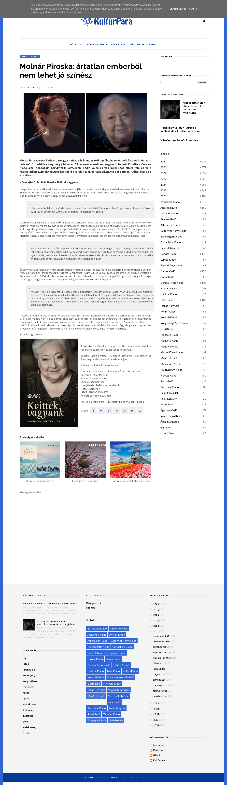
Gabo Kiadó (167, 276)
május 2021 (159, 674)
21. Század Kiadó (170, 201)
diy (24, 658)
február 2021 (160, 691)
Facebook (118, 44)
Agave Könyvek (169, 207)
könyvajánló (30, 681)
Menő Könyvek (169, 358)
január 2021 (159, 696)
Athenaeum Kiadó (170, 224)
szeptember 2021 (162, 652)
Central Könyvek (169, 248)
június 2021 (159, 669)
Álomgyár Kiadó (169, 421)
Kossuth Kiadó (168, 317)
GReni (156, 755)
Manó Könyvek (169, 346)
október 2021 (160, 647)
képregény (29, 675)
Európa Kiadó (168, 259)
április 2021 (159, 679)
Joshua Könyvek (169, 305)
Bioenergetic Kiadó (171, 236)
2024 (163, 184)
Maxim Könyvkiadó (171, 352)
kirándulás (29, 669)
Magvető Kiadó (169, 340)
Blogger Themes (136, 777)
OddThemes (102, 777)
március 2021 (160, 685)
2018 (156, 714)
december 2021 (161, 636)
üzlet (26, 733)
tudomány (29, 710)
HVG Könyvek (168, 288)
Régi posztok (93, 603)
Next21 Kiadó (168, 375)
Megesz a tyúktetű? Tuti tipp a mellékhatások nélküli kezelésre (180, 129)
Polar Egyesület (169, 392)
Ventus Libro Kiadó (171, 415)
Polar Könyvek (168, 398)
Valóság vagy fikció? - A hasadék (179, 140)
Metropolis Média (170, 363)
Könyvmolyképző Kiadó (174, 323)
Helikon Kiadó (168, 294)
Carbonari (30, 87)
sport (26, 698)
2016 (156, 725)
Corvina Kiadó (168, 253)
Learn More (178, 8)
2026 (163, 196)
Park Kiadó (166, 381)
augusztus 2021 (162, 658)
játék (26, 664)
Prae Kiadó (166, 404)
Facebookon (108, 365)
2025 (163, 190)
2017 (156, 719)
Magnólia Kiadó (169, 334)
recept (26, 692)
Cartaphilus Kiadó (170, 242)
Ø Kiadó (165, 427)
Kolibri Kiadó (168, 311)
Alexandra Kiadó (169, 213)
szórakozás (29, 704)
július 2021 (159, 663)
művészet (28, 687)
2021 (163, 167)
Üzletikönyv (167, 433)
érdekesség (29, 727)
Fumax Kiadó (167, 271)
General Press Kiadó (171, 282)
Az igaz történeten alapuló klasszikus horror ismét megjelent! (194, 108)
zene (25, 721)
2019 (156, 708)
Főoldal (76, 44)
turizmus (28, 716)
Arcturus (158, 745)
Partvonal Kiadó (169, 387)
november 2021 (161, 641)
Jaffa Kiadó (166, 299)
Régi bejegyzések (143, 44)
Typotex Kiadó (168, 410)
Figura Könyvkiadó (171, 265)
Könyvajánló (97, 44)
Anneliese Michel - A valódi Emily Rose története (50, 603)
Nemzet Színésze (30, 57)
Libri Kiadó (166, 328)
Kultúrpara (159, 760)
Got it (193, 8)
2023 (163, 178)
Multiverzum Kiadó (171, 369)
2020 (163, 161)
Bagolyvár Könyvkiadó (173, 230)
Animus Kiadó (168, 219)
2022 (163, 172)
